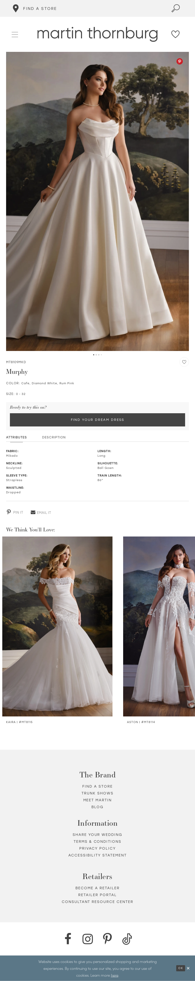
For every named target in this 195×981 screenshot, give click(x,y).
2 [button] (96, 355)
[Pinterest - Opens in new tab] (179, 61)
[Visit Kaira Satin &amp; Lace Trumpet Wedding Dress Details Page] (57, 626)
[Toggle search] (175, 8)
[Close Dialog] (188, 968)
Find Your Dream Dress (97, 420)
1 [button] (93, 355)
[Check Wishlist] (175, 34)
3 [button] (99, 355)
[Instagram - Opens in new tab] (88, 939)
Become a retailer (97, 888)
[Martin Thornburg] (98, 34)
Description (54, 437)
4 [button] (101, 355)
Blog (97, 807)
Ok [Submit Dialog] (180, 968)
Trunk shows (97, 793)
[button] (15, 34)
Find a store (97, 786)
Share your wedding (98, 835)
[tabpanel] (97, 201)
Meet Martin (97, 800)
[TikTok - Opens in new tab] (127, 939)
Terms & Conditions (98, 841)
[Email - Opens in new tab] (41, 512)
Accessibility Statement (97, 855)
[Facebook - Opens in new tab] (68, 939)
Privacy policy (97, 848)
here (114, 974)
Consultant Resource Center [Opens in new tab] (98, 902)
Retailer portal (97, 895)
